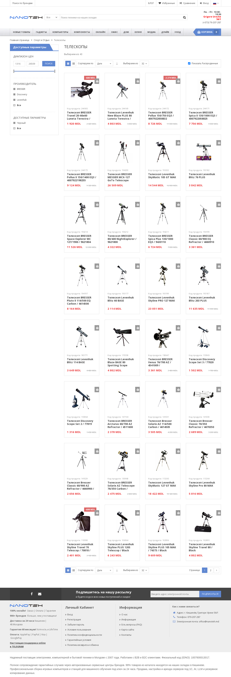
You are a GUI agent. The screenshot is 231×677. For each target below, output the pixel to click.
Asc (117, 63)
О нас (123, 614)
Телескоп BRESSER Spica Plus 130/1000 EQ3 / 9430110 (160, 238)
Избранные (168, 3)
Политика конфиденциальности (83, 634)
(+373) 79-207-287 (212, 22)
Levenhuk (22, 99)
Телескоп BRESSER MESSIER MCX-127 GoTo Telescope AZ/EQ (120, 177)
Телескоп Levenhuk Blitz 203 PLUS (202, 299)
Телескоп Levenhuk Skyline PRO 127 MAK (161, 299)
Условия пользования (78, 629)
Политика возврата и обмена (82, 645)
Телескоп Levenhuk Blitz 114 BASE (80, 361)
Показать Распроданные (205, 63)
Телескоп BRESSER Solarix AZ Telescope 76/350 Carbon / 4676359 (121, 485)
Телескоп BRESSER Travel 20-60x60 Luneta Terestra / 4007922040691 (79, 115)
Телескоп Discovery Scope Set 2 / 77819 (80, 422)
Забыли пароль (74, 624)
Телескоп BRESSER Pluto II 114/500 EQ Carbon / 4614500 (79, 300)
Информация (127, 619)
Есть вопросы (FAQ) (130, 624)
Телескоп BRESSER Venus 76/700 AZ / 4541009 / (160, 362)
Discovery (22, 94)
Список (73, 63)
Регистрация (73, 619)
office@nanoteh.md (209, 621)
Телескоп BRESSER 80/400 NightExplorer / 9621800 (122, 238)
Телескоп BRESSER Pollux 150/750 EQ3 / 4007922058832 (161, 115)
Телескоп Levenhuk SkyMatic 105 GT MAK (162, 176)
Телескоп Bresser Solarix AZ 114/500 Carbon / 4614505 (160, 423)
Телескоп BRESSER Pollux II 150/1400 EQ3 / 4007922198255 (81, 177)
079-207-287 (194, 617)
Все (19, 105)
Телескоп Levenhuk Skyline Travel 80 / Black (202, 547)
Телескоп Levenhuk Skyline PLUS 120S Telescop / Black (121, 547)
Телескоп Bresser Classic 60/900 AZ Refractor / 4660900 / (80, 485)
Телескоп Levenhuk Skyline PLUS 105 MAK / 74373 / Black (162, 547)
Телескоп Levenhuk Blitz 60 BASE (121, 299)
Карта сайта (126, 629)
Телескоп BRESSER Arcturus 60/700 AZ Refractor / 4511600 (120, 423)
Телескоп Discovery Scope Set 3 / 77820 (202, 361)
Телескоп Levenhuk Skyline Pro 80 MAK (202, 484)
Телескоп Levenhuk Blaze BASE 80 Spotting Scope (121, 362)
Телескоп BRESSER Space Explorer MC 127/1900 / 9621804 (79, 238)
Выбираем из (130, 63)
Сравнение (189, 3)
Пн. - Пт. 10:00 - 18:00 (212, 13)
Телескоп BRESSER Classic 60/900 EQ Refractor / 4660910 (201, 238)
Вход (205, 3)
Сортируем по (85, 63)
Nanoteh (26, 17)
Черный (21, 122)
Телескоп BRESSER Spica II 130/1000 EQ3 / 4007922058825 (203, 115)
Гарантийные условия (78, 639)
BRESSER (21, 89)
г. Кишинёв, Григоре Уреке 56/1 (201, 612)
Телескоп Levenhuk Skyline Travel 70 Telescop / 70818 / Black (80, 547)
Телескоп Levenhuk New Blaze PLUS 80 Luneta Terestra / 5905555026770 (121, 115)
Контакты (125, 634)
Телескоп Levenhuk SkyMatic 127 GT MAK (162, 484)
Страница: (194, 570)
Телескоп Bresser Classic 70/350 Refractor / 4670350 (201, 423)
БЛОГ (151, 3)
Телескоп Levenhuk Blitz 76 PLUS (202, 176)
